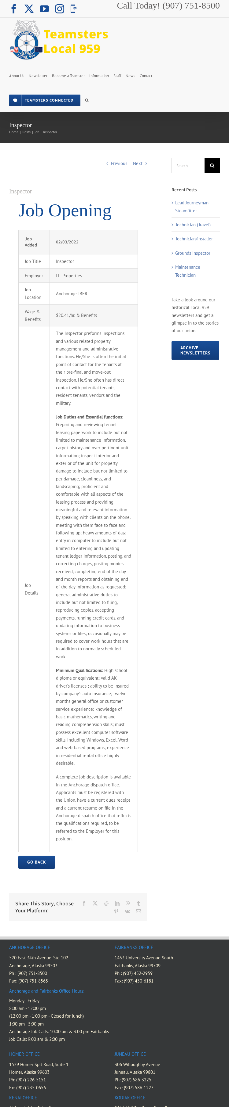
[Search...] (188, 165)
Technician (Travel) (193, 225)
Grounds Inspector (192, 253)
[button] (87, 100)
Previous (119, 163)
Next (137, 163)
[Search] (212, 165)
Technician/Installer (194, 239)
